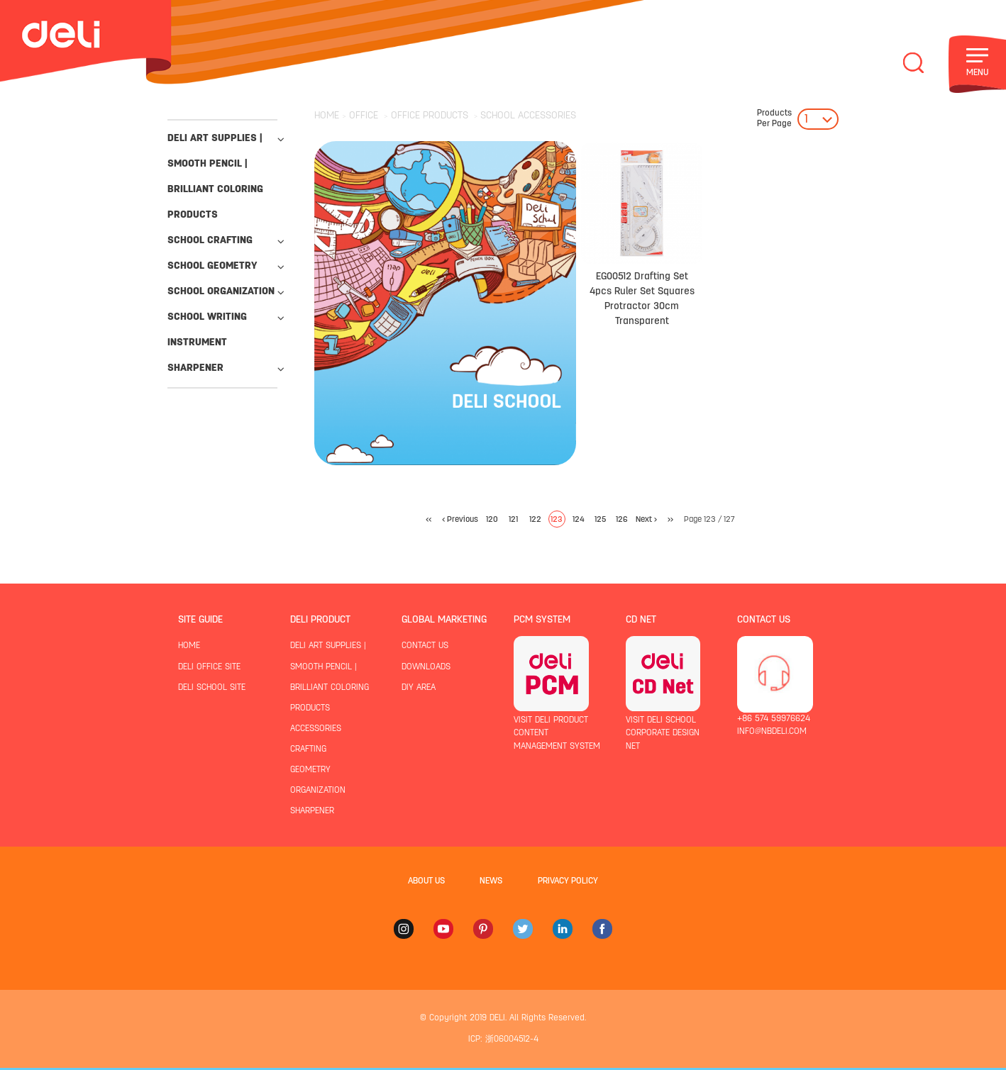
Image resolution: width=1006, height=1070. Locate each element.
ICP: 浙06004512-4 (503, 1039)
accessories (315, 729)
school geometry (212, 266)
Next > (646, 520)
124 (579, 520)
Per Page (774, 118)
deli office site (209, 667)
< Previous (460, 520)
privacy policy (568, 881)
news (491, 881)
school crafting (210, 240)
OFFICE (363, 116)
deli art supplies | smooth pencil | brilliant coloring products (215, 177)
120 (492, 520)
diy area (419, 688)
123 (557, 520)
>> (670, 520)
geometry (310, 770)
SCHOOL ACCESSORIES (528, 116)
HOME (326, 116)
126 (622, 520)
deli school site (211, 688)
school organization (221, 291)
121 (513, 520)
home (189, 646)
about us (426, 881)
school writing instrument (207, 330)
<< (428, 520)
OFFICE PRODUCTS (429, 116)
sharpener (195, 368)
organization (318, 790)
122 (535, 520)
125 (600, 520)
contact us (425, 646)
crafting (308, 749)
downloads (426, 667)
